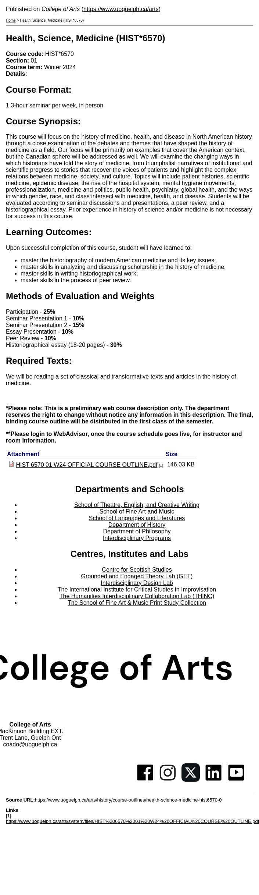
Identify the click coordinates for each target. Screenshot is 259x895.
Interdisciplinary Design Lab (137, 583)
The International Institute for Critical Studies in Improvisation (137, 589)
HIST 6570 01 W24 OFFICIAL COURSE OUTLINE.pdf (86, 465)
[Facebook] (145, 780)
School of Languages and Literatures (137, 518)
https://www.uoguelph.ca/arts (121, 9)
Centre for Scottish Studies (137, 570)
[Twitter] (190, 780)
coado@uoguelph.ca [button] (30, 744)
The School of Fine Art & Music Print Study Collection (137, 603)
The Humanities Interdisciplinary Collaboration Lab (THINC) (137, 596)
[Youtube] (236, 780)
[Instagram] (168, 780)
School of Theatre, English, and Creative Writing (136, 505)
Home (11, 20)
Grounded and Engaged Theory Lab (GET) (137, 576)
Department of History (137, 525)
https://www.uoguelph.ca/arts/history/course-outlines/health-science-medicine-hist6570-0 (128, 800)
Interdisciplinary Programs (137, 538)
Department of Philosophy (136, 531)
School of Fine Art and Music (137, 511)
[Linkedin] (213, 780)
